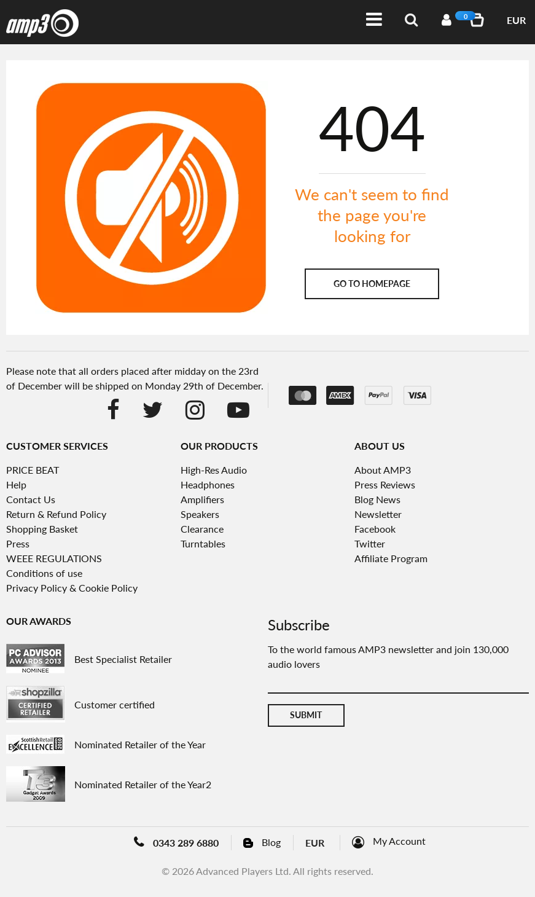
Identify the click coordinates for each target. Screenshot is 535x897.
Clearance (202, 529)
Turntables (203, 543)
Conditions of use (44, 573)
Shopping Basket (42, 529)
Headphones (208, 484)
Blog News (377, 499)
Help (16, 484)
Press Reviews (384, 484)
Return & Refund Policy (56, 514)
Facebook (375, 529)
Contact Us (30, 499)
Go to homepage (372, 283)
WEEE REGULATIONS (54, 558)
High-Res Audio (214, 470)
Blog (271, 842)
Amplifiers (202, 499)
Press (17, 543)
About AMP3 (382, 470)
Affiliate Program (391, 558)
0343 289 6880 (186, 842)
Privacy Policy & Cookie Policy (72, 587)
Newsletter (378, 514)
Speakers (200, 514)
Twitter (369, 543)
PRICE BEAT (32, 470)
